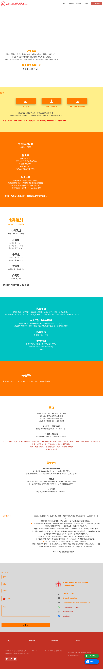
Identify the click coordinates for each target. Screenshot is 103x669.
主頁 (64, 3)
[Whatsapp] (7, 659)
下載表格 (86, 3)
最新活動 (78, 3)
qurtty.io (77, 655)
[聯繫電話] (11, 659)
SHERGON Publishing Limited (82, 652)
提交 (26, 625)
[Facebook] (15, 659)
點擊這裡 (41, 349)
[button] (4, 599)
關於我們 (71, 3)
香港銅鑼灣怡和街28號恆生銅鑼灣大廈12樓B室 (17, 654)
